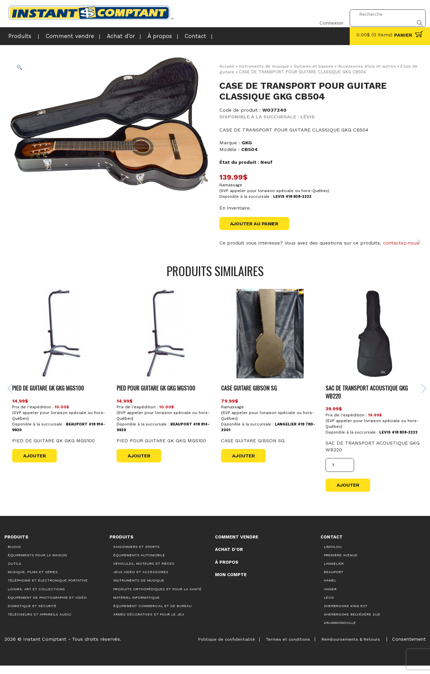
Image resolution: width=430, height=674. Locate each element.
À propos (143, 35)
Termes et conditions (284, 647)
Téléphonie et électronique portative (48, 589)
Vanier (330, 597)
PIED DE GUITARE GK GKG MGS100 (49, 395)
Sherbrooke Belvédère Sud (352, 623)
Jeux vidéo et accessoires (140, 580)
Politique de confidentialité (221, 647)
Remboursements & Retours (348, 647)
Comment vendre (62, 35)
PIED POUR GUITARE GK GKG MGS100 (156, 395)
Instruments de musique (264, 66)
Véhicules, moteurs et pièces (143, 572)
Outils (14, 572)
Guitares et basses (314, 66)
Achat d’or (107, 35)
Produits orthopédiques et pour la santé (157, 597)
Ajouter (35, 463)
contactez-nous (401, 243)
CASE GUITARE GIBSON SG (249, 395)
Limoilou (333, 555)
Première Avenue (340, 563)
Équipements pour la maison (37, 563)
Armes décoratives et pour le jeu (148, 623)
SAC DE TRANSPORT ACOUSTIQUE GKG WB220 (366, 399)
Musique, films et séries (33, 580)
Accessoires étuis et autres (367, 66)
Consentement (408, 647)
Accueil (226, 66)
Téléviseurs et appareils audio (39, 623)
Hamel (330, 589)
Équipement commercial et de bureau (152, 614)
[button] (19, 67)
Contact (176, 35)
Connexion (327, 14)
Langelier (334, 572)
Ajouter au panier (255, 223)
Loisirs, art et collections (36, 597)
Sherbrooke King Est (346, 614)
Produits (18, 35)
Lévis (329, 606)
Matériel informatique (136, 606)
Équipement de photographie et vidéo (47, 606)
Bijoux (14, 555)
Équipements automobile (139, 563)
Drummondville (340, 631)
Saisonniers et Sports (136, 555)
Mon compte (231, 583)
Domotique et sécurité (32, 614)
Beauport (333, 580)
